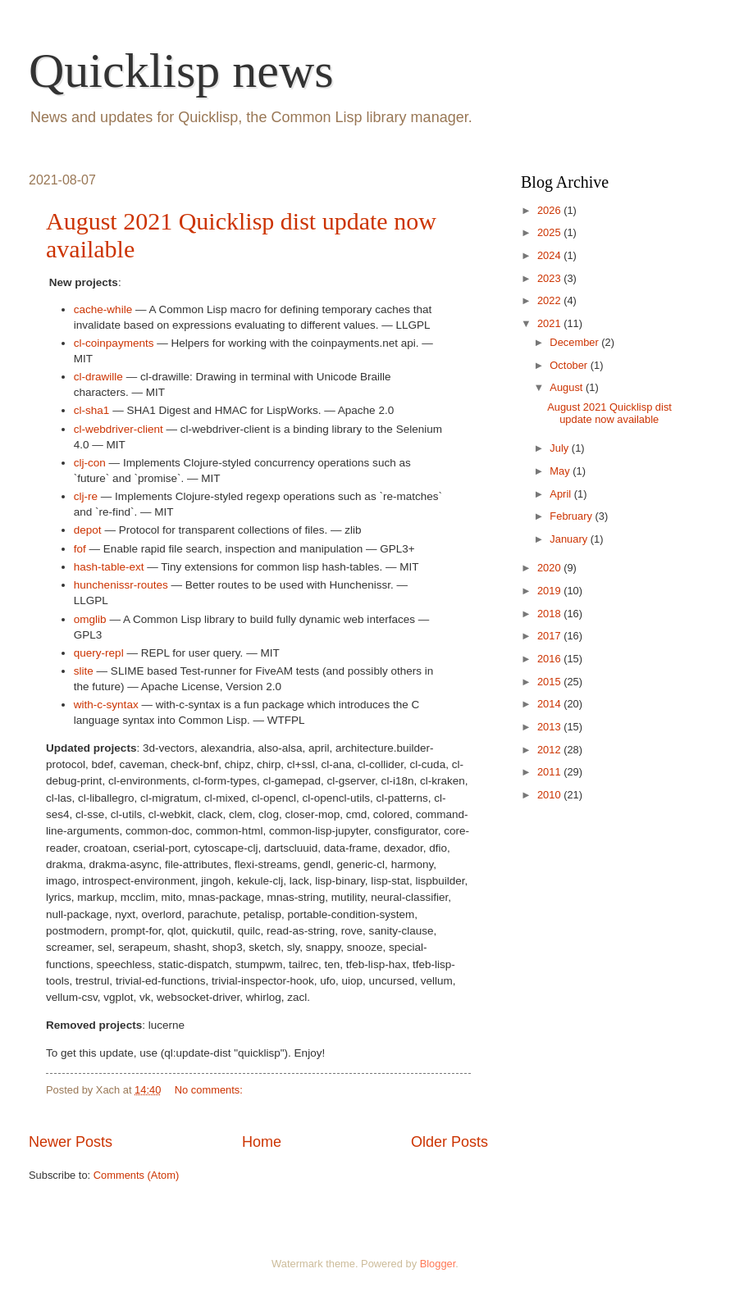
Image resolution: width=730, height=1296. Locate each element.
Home (261, 1142)
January (570, 539)
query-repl (99, 653)
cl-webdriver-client (118, 429)
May (561, 471)
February (572, 516)
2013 (550, 727)
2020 (550, 568)
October (570, 365)
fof (80, 549)
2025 (550, 232)
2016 (550, 659)
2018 (550, 613)
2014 (550, 704)
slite (84, 671)
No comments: (210, 1090)
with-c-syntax (106, 704)
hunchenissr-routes (121, 585)
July (560, 448)
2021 (550, 323)
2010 (550, 795)
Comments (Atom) (136, 1175)
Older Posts (449, 1142)
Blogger (438, 1263)
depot (88, 530)
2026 (550, 210)
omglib (90, 619)
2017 (550, 636)
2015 (550, 681)
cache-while (103, 309)
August (568, 387)
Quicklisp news (181, 70)
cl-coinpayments (114, 343)
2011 (550, 772)
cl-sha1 (92, 410)
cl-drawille (98, 377)
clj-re (86, 496)
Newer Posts (70, 1142)
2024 (550, 255)
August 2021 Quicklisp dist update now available (609, 413)
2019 (550, 590)
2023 (550, 278)
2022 (550, 300)
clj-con (90, 463)
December (575, 342)
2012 (550, 749)
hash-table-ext (109, 567)
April (561, 494)
